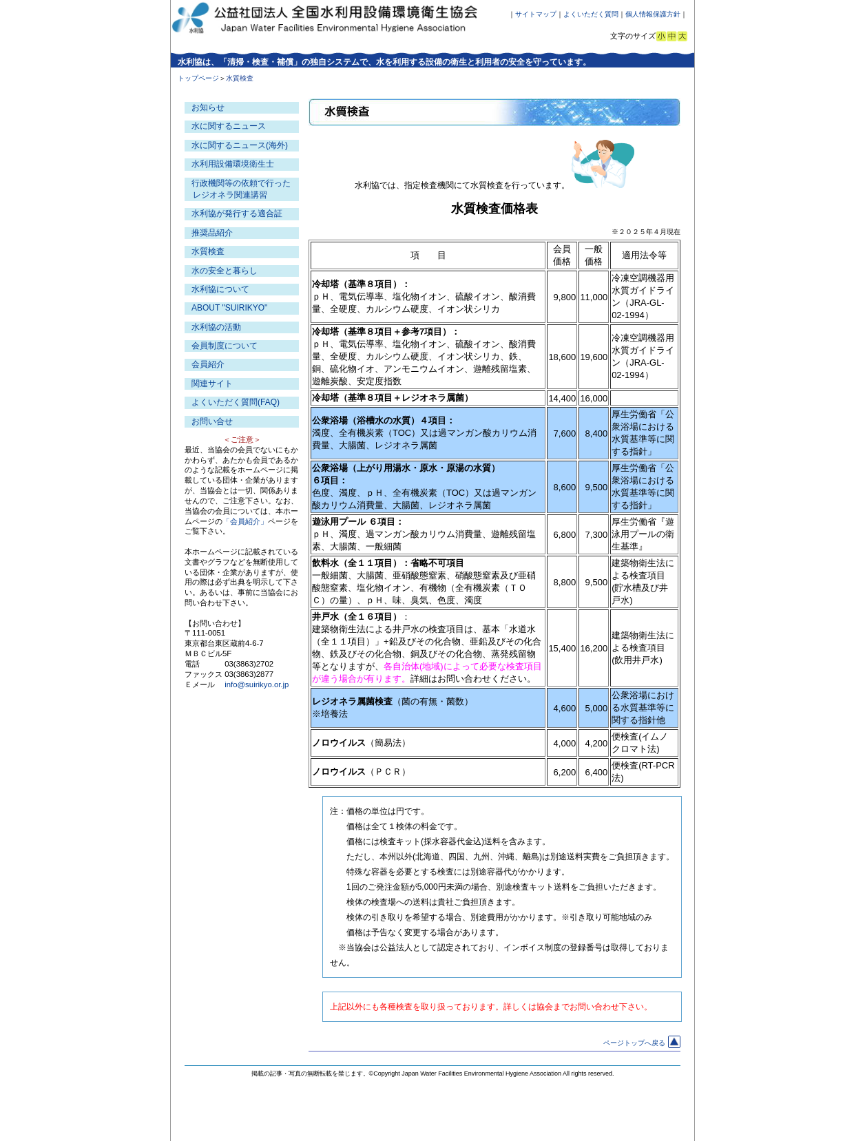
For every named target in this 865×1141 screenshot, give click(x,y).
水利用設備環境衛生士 (232, 164)
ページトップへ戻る (641, 1043)
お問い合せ (212, 421)
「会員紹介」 (245, 521)
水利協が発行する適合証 (236, 213)
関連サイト (212, 383)
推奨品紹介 (212, 233)
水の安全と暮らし (224, 270)
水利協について (220, 289)
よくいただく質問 (590, 14)
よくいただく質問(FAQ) (235, 402)
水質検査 (208, 251)
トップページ (198, 78)
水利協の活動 (216, 327)
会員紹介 (208, 364)
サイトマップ (535, 14)
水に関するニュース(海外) (239, 145)
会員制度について (224, 345)
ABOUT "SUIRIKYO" (229, 308)
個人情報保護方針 (652, 14)
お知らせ (208, 107)
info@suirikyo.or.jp (257, 684)
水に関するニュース (228, 126)
